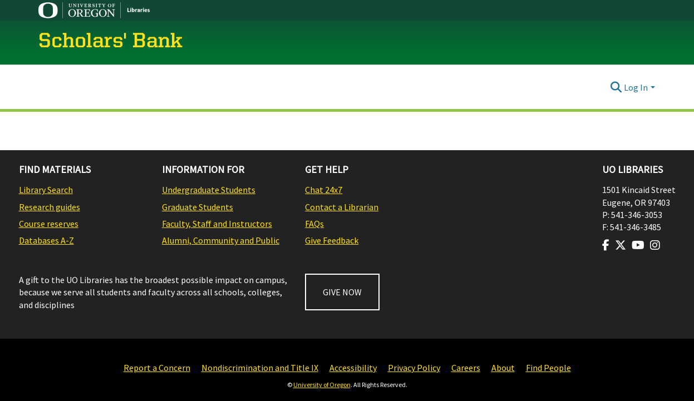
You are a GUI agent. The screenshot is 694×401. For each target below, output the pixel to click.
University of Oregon (322, 384)
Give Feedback (331, 240)
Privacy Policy (414, 367)
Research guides (49, 206)
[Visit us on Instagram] (655, 245)
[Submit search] (616, 87)
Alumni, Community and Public (220, 240)
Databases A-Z (46, 240)
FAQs (314, 223)
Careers (465, 367)
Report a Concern (157, 367)
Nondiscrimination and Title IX (259, 367)
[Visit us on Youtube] (638, 245)
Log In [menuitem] (636, 87)
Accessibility (353, 367)
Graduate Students (197, 206)
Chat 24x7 (323, 189)
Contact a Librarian (341, 206)
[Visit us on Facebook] (605, 245)
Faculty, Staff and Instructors (217, 223)
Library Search (46, 189)
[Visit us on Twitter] (620, 245)
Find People (548, 367)
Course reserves (48, 223)
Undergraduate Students (208, 189)
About (503, 367)
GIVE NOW (342, 292)
